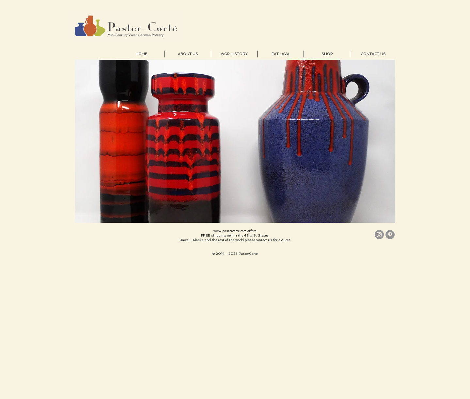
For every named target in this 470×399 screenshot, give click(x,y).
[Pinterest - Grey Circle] (390, 234)
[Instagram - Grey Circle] (379, 234)
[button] (235, 141)
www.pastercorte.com (229, 231)
